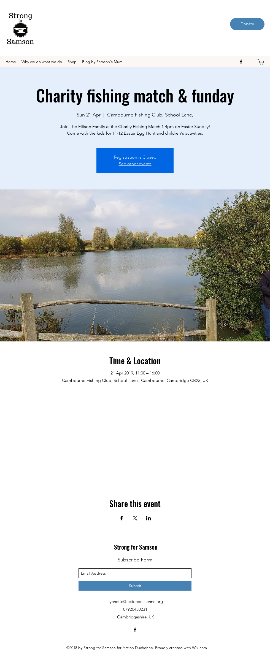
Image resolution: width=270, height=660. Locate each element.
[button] (261, 61)
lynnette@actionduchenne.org (136, 601)
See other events (135, 163)
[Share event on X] (135, 518)
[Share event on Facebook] (121, 518)
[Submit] (135, 586)
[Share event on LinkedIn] (148, 518)
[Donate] (247, 24)
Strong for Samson (135, 546)
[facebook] (241, 61)
